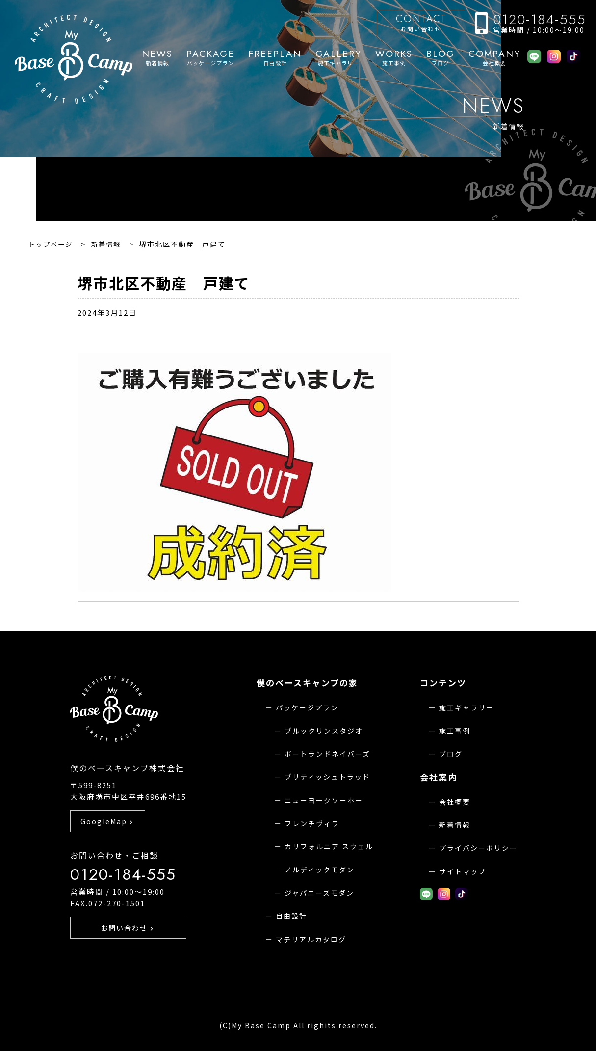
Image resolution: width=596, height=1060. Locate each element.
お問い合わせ (421, 22)
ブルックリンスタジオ (324, 730)
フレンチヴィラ (312, 823)
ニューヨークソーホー (324, 800)
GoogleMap (107, 837)
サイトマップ (462, 871)
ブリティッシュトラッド (327, 777)
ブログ (440, 58)
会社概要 (494, 58)
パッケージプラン (210, 58)
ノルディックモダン (320, 869)
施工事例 (394, 58)
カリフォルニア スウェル (329, 846)
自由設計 (275, 58)
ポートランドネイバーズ (327, 754)
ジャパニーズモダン (319, 892)
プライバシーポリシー (478, 848)
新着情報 (157, 58)
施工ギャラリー (338, 58)
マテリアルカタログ (311, 939)
